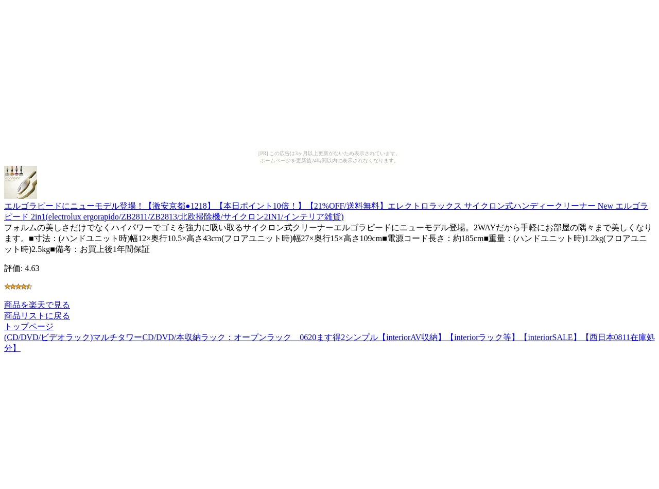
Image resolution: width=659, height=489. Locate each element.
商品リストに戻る (37, 315)
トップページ (29, 326)
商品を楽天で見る (37, 304)
